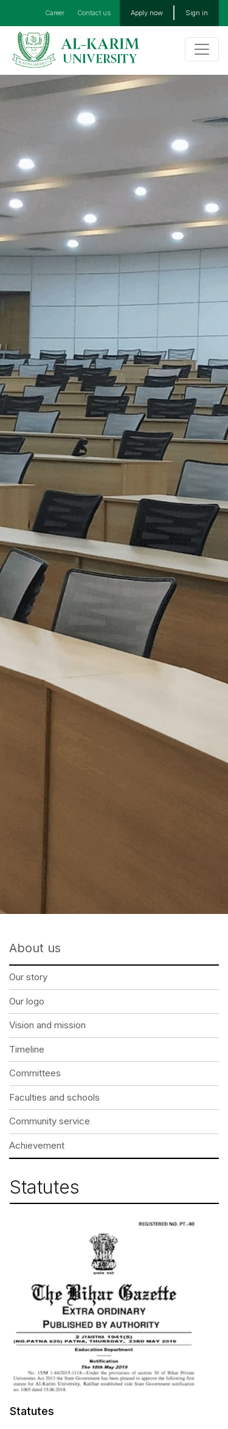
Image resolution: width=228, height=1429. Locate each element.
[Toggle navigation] (202, 49)
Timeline (26, 1049)
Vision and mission (47, 1025)
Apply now (147, 13)
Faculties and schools (54, 1097)
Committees (35, 1073)
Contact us (94, 13)
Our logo (26, 1001)
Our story (28, 977)
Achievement (36, 1145)
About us (35, 948)
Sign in (196, 13)
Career (54, 13)
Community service (49, 1121)
